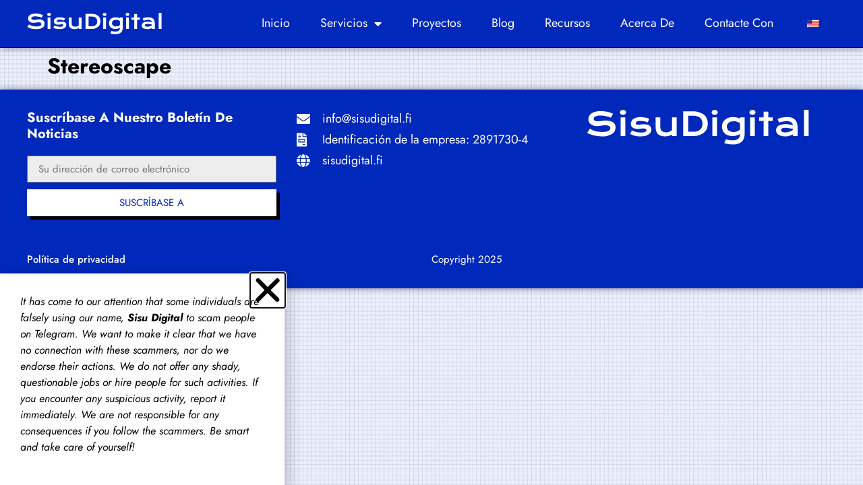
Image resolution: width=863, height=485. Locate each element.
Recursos (567, 23)
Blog (503, 23)
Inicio (276, 23)
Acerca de (647, 23)
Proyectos (436, 23)
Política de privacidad (76, 259)
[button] (268, 290)
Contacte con (739, 23)
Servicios (351, 23)
